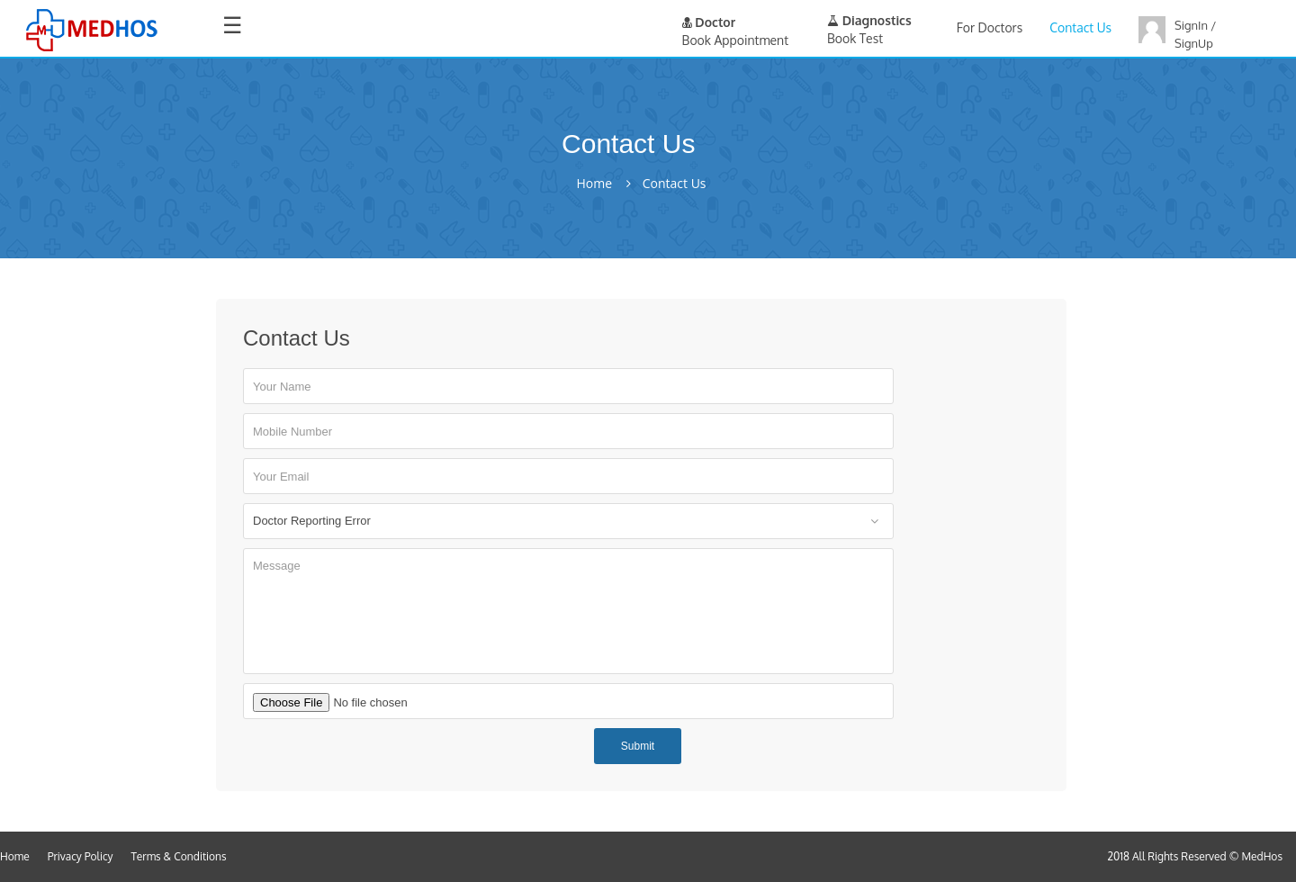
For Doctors (989, 27)
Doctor (709, 22)
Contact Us (1080, 27)
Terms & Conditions (179, 856)
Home (594, 183)
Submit (637, 746)
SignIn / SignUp (1195, 34)
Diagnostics (869, 20)
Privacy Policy (80, 856)
